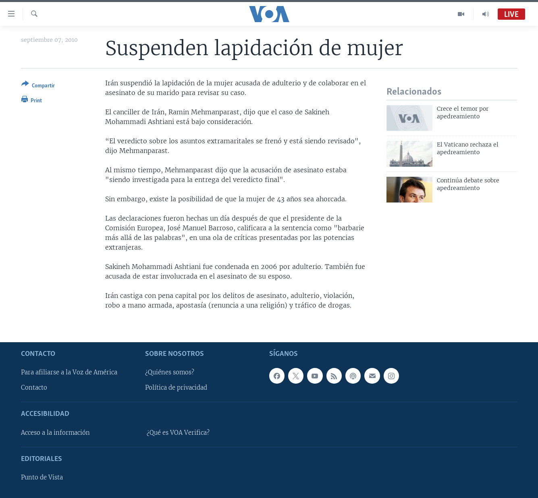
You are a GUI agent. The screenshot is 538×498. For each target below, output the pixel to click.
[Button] (38, 86)
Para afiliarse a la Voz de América (69, 372)
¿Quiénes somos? (169, 372)
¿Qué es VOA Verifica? (178, 432)
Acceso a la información (55, 432)
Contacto (34, 387)
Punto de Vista (42, 477)
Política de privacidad (176, 387)
